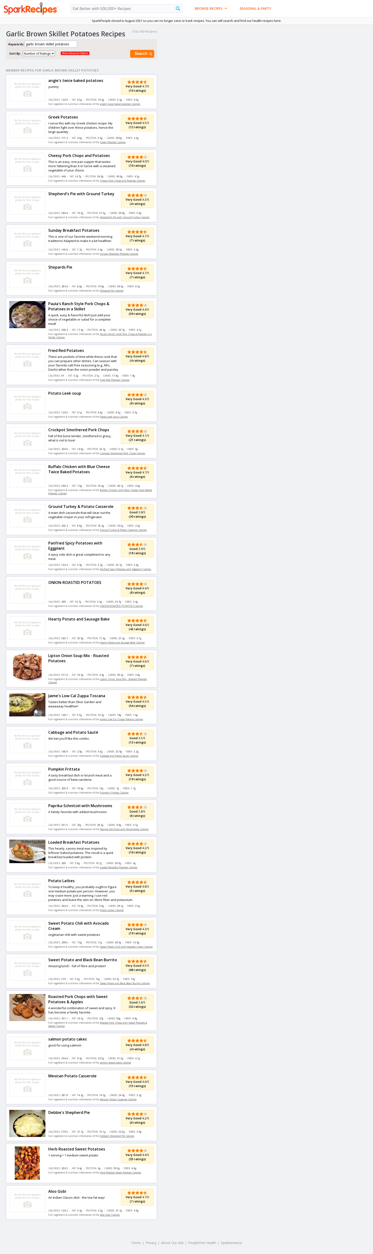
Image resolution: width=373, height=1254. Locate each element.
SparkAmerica (231, 1242)
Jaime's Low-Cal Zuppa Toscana (76, 695)
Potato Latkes (61, 880)
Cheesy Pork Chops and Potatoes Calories (122, 180)
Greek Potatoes (63, 117)
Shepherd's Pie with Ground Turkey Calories (124, 217)
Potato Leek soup (64, 393)
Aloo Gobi (57, 1191)
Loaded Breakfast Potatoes (73, 842)
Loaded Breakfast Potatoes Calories (118, 867)
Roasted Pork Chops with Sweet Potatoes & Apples (78, 999)
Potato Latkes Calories (112, 910)
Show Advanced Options (75, 53)
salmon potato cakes (67, 1039)
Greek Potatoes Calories (113, 142)
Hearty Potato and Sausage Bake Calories (122, 642)
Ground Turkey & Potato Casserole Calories (123, 530)
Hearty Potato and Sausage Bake (79, 619)
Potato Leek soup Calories (114, 416)
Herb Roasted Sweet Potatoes (76, 1149)
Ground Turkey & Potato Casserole (80, 506)
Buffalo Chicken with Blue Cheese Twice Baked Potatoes (79, 469)
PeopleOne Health (202, 1242)
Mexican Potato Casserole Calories (118, 1099)
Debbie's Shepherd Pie (69, 1112)
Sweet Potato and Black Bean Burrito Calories (125, 983)
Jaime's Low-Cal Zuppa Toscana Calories (121, 719)
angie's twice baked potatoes (75, 80)
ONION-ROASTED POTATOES (74, 582)
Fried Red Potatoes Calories (114, 380)
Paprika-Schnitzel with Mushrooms (80, 805)
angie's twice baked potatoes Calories (120, 104)
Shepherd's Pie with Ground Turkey (81, 193)
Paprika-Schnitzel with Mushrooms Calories (124, 829)
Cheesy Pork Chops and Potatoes (79, 155)
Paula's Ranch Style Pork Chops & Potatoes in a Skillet (78, 306)
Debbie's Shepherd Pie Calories (117, 1136)
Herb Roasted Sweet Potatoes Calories (120, 1172)
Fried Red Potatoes (66, 350)
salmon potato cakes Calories (115, 1062)
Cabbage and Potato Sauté (73, 732)
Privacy (151, 1242)
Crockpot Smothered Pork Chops (78, 429)
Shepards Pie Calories (111, 290)
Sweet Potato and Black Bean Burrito (82, 959)
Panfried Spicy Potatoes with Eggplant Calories (125, 569)
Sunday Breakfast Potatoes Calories (119, 254)
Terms (136, 1242)
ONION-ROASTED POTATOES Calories (121, 606)
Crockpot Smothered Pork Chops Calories (122, 453)
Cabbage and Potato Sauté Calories (119, 755)
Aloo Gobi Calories (110, 1214)
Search (144, 54)
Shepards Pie (60, 267)
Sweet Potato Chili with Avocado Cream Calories (126, 946)
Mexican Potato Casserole (72, 1076)
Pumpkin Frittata (64, 769)
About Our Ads (172, 1242)
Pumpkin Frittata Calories (114, 792)
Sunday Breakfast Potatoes (73, 230)
